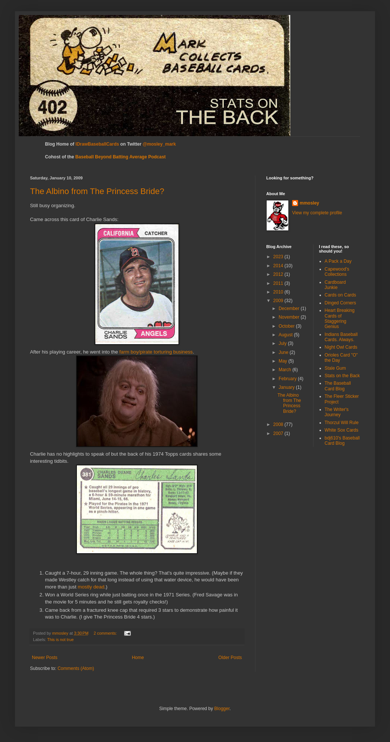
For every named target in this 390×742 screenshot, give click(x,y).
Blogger (222, 708)
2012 (279, 274)
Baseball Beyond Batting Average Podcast (120, 157)
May (283, 361)
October (287, 326)
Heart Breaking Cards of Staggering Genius (340, 318)
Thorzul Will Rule (342, 422)
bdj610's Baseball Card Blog (342, 440)
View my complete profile (317, 212)
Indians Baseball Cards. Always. (341, 337)
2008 (279, 424)
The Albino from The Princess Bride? (97, 191)
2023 (279, 256)
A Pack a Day (338, 261)
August (286, 334)
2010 (279, 292)
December (290, 308)
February (288, 378)
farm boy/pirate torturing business (156, 352)
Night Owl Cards (341, 347)
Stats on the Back (342, 375)
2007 (279, 433)
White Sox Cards (341, 430)
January (287, 387)
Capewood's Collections (337, 271)
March (285, 369)
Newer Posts (44, 657)
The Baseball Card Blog (338, 386)
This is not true (60, 639)
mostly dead (91, 587)
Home (138, 657)
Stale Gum (335, 368)
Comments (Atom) (75, 668)
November (290, 317)
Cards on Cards (340, 295)
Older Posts (230, 657)
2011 (279, 283)
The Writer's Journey (337, 412)
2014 (279, 265)
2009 (279, 300)
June (284, 352)
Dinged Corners (340, 303)
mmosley (309, 203)
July (283, 343)
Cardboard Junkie (335, 285)
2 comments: (106, 633)
